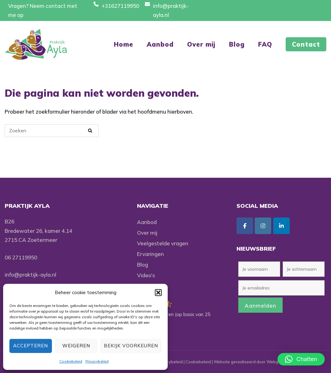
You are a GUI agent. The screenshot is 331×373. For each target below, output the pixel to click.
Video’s (146, 275)
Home (123, 44)
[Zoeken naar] (52, 130)
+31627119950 (120, 6)
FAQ (265, 44)
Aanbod (160, 44)
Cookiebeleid (70, 361)
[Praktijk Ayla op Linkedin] (281, 225)
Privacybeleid (97, 361)
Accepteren (30, 346)
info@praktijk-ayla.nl (30, 274)
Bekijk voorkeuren (131, 346)
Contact (306, 44)
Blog (237, 44)
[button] (158, 292)
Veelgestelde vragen (162, 243)
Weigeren (76, 346)
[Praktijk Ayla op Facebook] (245, 225)
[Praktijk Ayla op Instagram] (263, 225)
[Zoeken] (90, 130)
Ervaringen (150, 254)
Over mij (201, 44)
